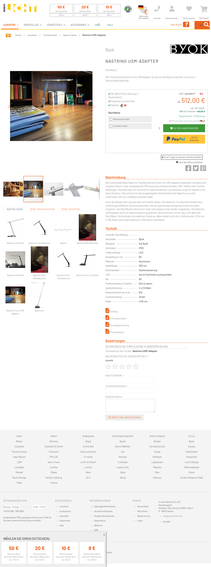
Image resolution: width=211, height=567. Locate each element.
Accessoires (65, 511)
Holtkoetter (192, 451)
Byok (110, 49)
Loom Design (192, 462)
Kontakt (166, 521)
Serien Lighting (54, 477)
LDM (19, 462)
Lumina (54, 467)
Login (139, 520)
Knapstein (191, 456)
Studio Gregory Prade (191, 477)
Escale (191, 446)
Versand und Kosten (103, 511)
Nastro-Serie (69, 35)
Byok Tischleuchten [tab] (42, 191)
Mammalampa (191, 467)
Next (88, 472)
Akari (19, 435)
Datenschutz (100, 520)
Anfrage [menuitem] (153, 24)
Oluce (192, 472)
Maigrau (157, 467)
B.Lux (192, 435)
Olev (157, 472)
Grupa (157, 451)
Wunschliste (143, 506)
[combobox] (185, 25)
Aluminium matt (121, 119)
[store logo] (19, 9)
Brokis (157, 441)
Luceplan (19, 467)
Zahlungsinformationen (105, 506)
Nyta (122, 472)
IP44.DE (53, 456)
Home (18, 35)
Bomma (54, 441)
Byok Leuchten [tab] (71, 191)
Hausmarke (65, 520)
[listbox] (130, 123)
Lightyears (157, 462)
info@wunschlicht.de (172, 516)
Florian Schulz (19, 451)
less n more (54, 462)
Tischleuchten (50, 35)
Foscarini (54, 451)
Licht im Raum (88, 462)
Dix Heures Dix (157, 446)
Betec (19, 441)
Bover (123, 441)
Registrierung (143, 516)
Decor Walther (122, 446)
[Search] (206, 25)
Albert (53, 435)
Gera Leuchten (88, 451)
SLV (88, 477)
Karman (123, 456)
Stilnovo (157, 477)
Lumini (88, 467)
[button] (9, 97)
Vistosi (53, 482)
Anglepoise (88, 435)
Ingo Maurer (19, 456)
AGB (96, 530)
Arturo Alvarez (157, 435)
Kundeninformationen (104, 516)
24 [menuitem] (97, 24)
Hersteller (64, 516)
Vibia (19, 482)
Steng (123, 477)
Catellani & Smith (54, 446)
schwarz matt (120, 125)
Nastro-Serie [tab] (15, 191)
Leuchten (32, 35)
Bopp (88, 441)
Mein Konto (142, 511)
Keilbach (157, 456)
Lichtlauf (122, 462)
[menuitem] (10, 25)
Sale (62, 525)
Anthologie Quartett (122, 435)
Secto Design (19, 477)
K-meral (88, 456)
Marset (19, 472)
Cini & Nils (88, 446)
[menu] (105, 25)
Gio (122, 451)
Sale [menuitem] (110, 24)
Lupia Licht (123, 467)
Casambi (19, 446)
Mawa (54, 472)
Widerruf (98, 525)
